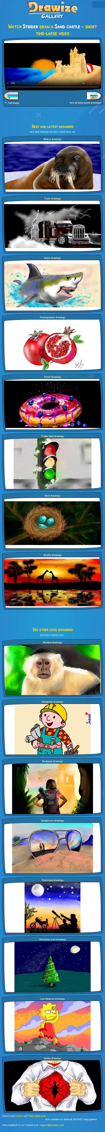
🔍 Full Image (12, 103)
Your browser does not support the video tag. (52, 64)
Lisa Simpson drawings (52, 999)
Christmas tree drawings (52, 939)
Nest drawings (52, 495)
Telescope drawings (53, 880)
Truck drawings (52, 198)
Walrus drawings (52, 139)
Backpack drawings (52, 761)
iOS (75, 1119)
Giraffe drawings (52, 555)
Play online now (37, 1116)
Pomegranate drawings (52, 317)
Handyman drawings (52, 701)
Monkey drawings (52, 642)
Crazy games (89, 1119)
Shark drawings (52, 258)
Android (68, 1119)
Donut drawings (52, 377)
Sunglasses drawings (52, 820)
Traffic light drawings (52, 436)
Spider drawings (52, 1058)
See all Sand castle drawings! (85, 102)
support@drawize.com (51, 1125)
